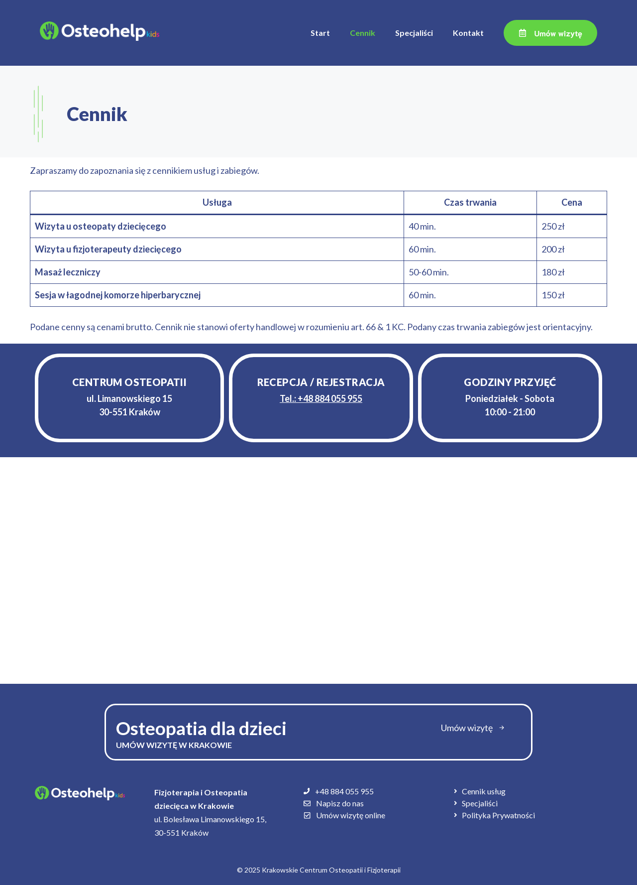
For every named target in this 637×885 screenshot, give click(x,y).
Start (320, 32)
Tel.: (321, 398)
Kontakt (468, 32)
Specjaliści (414, 32)
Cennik (362, 32)
